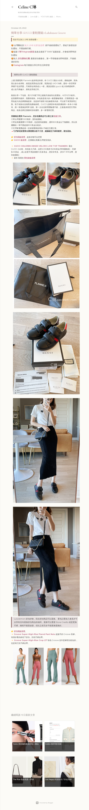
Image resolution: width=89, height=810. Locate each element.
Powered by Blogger (44, 802)
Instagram (19, 65)
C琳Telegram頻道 (26, 51)
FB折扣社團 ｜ (23, 17)
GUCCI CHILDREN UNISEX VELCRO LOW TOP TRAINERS (40, 146)
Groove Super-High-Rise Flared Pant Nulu (34, 634)
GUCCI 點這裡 (20, 140)
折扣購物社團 (24, 58)
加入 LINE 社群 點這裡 (34, 45)
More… (59, 17)
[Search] (76, 6)
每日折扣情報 (22, 700)
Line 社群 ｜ (35, 17)
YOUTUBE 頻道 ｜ (48, 17)
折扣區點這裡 (19, 137)
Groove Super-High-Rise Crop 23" (30, 640)
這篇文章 (57, 116)
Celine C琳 (27, 7)
